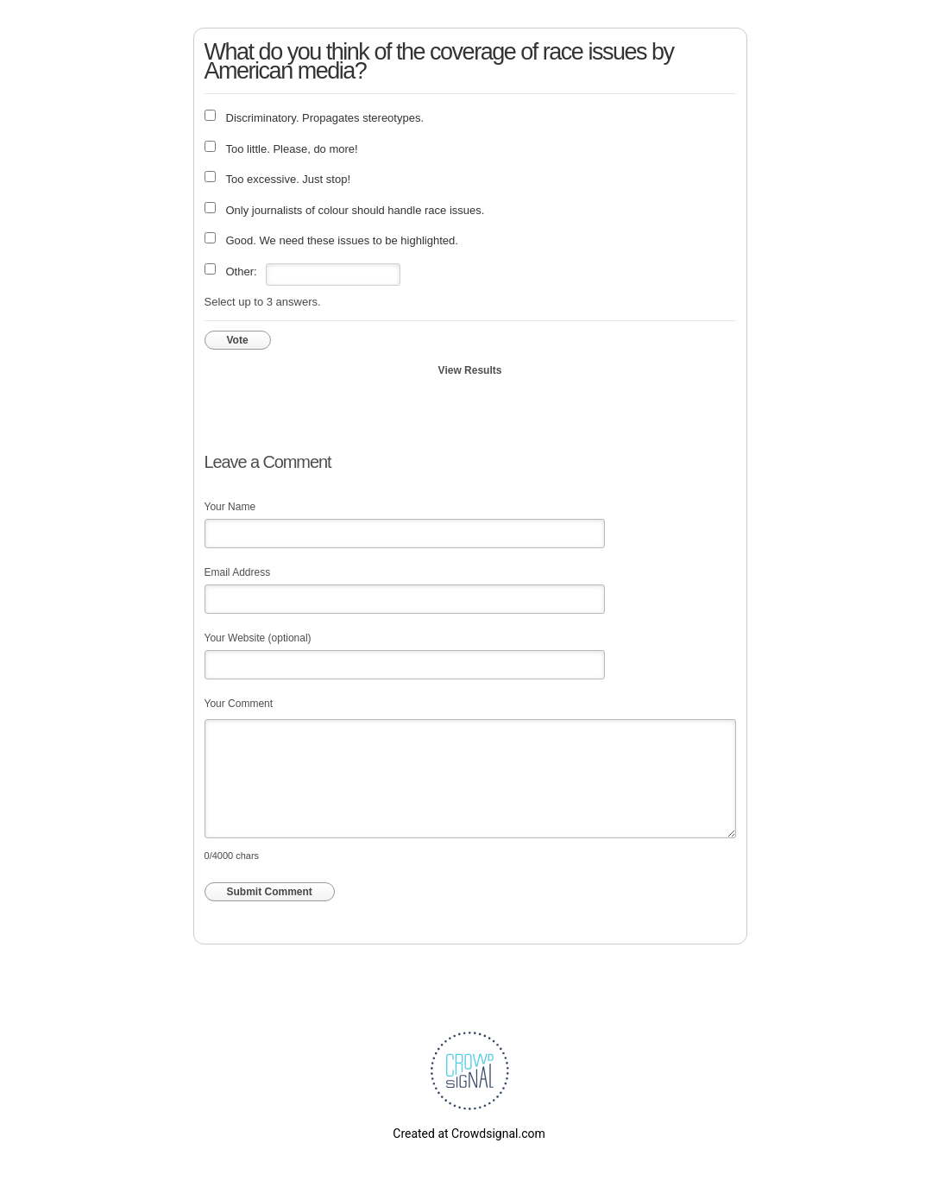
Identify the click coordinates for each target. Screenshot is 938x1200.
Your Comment (239, 704)
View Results (470, 370)
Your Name (230, 507)
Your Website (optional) (258, 638)
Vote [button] (238, 340)
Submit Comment (269, 892)
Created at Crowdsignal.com (469, 1133)
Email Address (238, 572)
